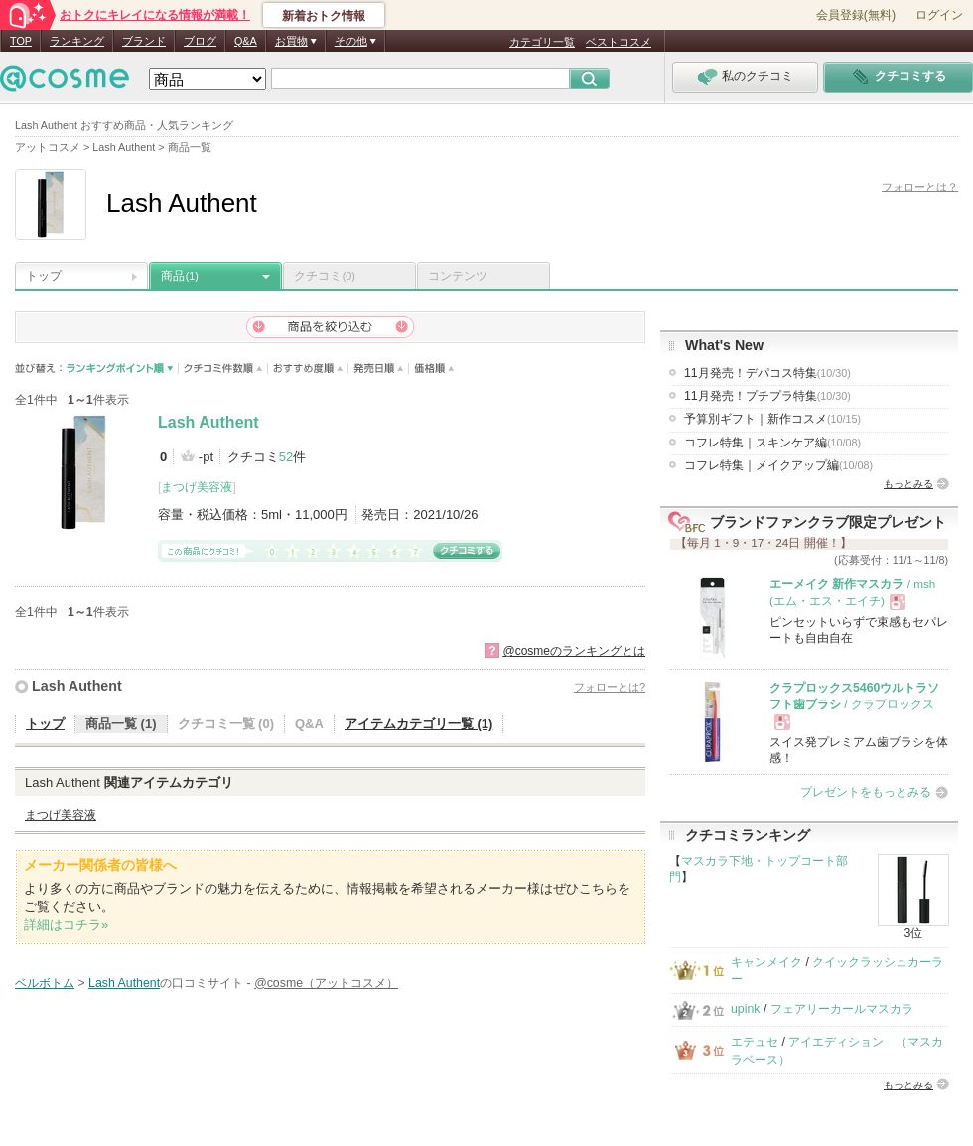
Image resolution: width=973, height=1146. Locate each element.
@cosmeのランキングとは (573, 651)
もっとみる (908, 483)
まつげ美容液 (196, 487)
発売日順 (378, 368)
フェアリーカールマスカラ (841, 1009)
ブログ (200, 41)
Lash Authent (208, 422)
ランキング (77, 41)
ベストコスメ (618, 42)
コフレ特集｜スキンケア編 (772, 442)
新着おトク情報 (323, 16)
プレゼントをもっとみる (865, 792)
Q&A (245, 41)
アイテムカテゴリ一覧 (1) (419, 723)
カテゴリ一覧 (542, 42)
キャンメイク (766, 962)
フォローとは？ (920, 186)
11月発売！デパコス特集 (767, 373)
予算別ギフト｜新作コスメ (772, 419)
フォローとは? (609, 687)
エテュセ (754, 1042)
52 (286, 456)
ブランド (144, 41)
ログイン (939, 15)
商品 (180, 276)
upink (746, 1009)
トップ (44, 276)
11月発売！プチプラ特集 (767, 396)
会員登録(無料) (856, 15)
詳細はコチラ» (66, 924)
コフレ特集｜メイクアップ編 (778, 465)
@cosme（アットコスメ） (326, 983)
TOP (21, 41)
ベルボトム (44, 983)
